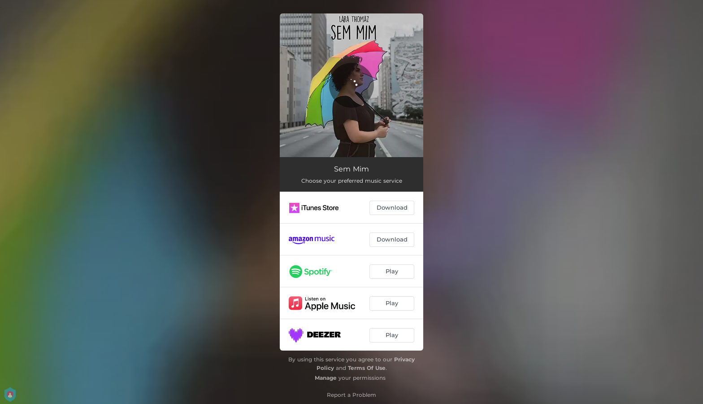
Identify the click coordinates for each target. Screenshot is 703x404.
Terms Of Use (367, 367)
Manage (326, 377)
